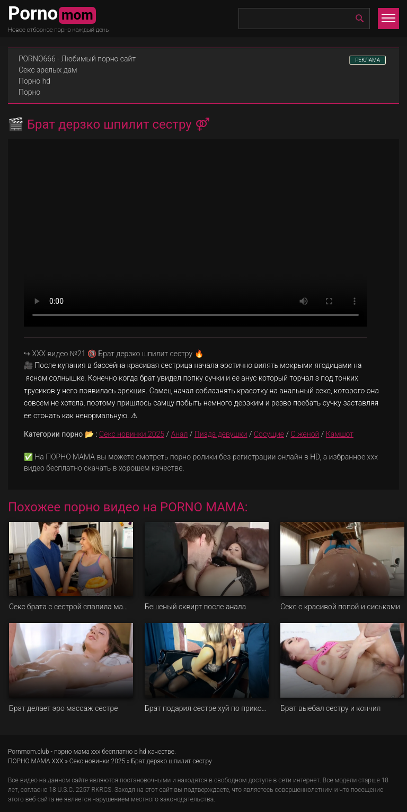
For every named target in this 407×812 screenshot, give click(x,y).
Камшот (339, 434)
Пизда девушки (220, 434)
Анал (179, 434)
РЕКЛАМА (367, 60)
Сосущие (269, 434)
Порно (29, 92)
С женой (305, 434)
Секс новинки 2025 (131, 434)
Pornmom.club (28, 751)
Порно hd (34, 81)
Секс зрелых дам (48, 70)
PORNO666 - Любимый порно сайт (77, 59)
